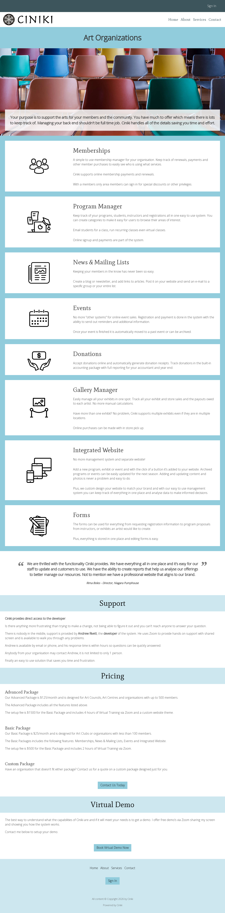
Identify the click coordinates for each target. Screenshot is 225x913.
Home (173, 19)
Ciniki (119, 905)
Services (199, 19)
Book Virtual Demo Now (112, 848)
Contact (215, 19)
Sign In (211, 6)
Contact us (84, 769)
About (185, 19)
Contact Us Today (112, 785)
